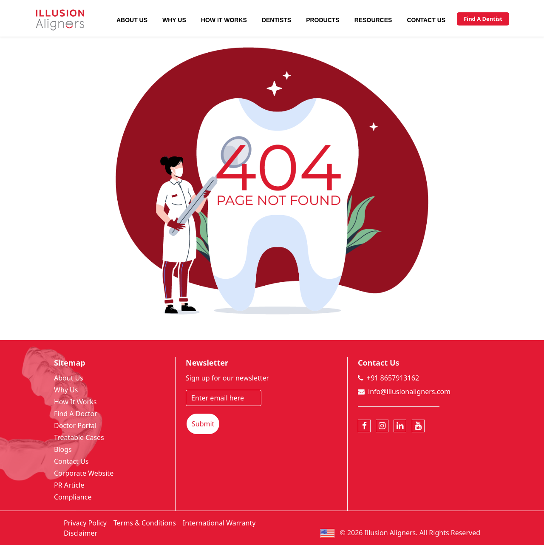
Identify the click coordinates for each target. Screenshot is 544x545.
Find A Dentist (483, 19)
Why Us (174, 20)
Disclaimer (80, 533)
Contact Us (426, 20)
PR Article (69, 485)
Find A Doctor (75, 413)
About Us (131, 20)
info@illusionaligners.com (409, 391)
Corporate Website (83, 473)
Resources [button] (373, 20)
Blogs (63, 449)
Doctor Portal (75, 425)
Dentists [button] (276, 20)
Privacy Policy (85, 523)
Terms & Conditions (144, 523)
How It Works (224, 20)
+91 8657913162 (393, 378)
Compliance (72, 497)
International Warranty (219, 523)
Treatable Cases (79, 437)
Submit (203, 424)
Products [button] (323, 20)
